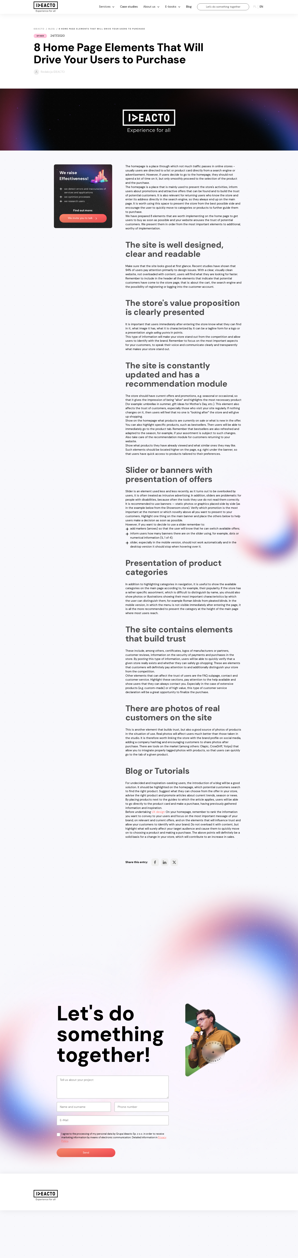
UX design (158, 812)
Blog (189, 7)
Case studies (129, 7)
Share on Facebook (155, 862)
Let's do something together (223, 6)
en (261, 7)
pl (255, 7)
